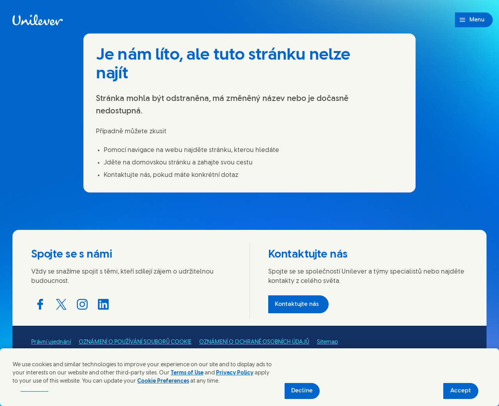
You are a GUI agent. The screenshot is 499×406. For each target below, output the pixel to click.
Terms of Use (187, 373)
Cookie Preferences (163, 381)
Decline (302, 391)
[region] (249, 377)
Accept (460, 391)
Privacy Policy (234, 373)
